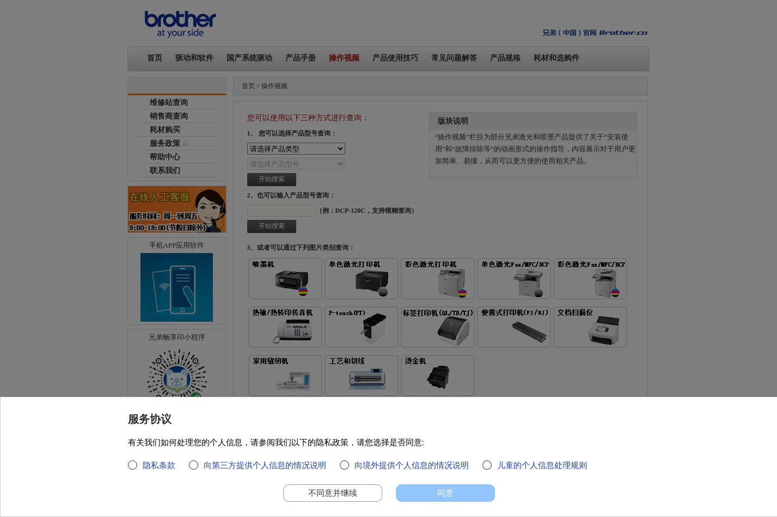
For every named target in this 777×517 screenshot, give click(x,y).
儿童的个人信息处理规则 (542, 470)
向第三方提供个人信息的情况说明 (265, 470)
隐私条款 (159, 470)
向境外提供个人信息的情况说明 (411, 470)
